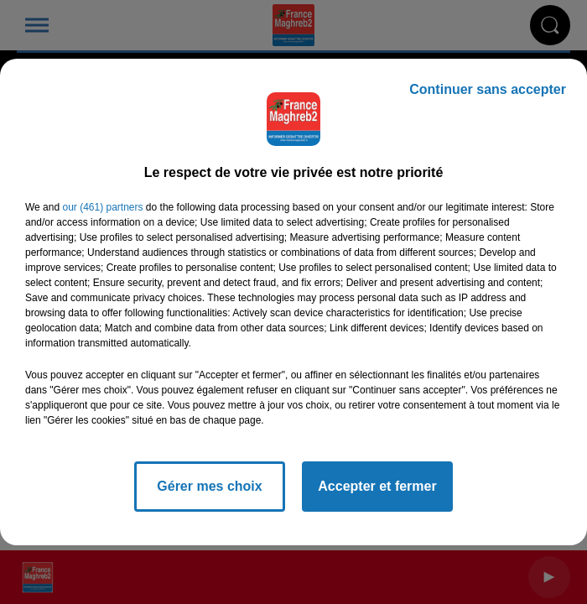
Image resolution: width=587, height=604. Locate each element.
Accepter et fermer (377, 486)
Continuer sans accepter (487, 89)
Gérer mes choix (209, 486)
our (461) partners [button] (102, 207)
